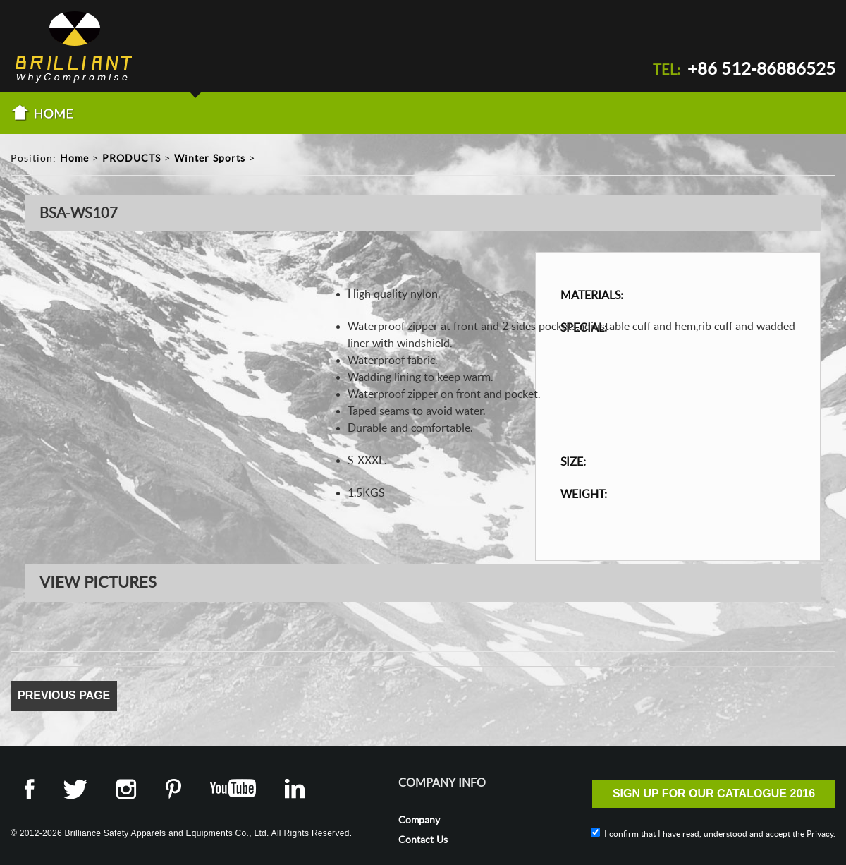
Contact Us (423, 840)
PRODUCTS (131, 158)
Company (419, 820)
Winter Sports (209, 158)
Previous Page (64, 695)
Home (74, 158)
